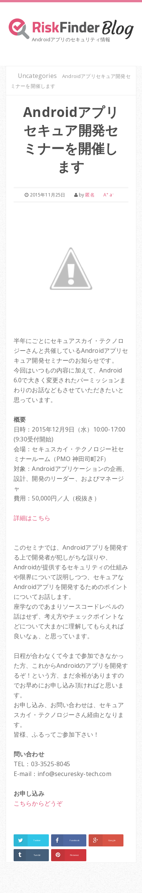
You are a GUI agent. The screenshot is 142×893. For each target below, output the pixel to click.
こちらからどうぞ (38, 803)
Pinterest (74, 855)
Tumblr (37, 855)
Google (112, 840)
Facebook (75, 840)
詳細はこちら (32, 518)
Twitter (37, 840)
